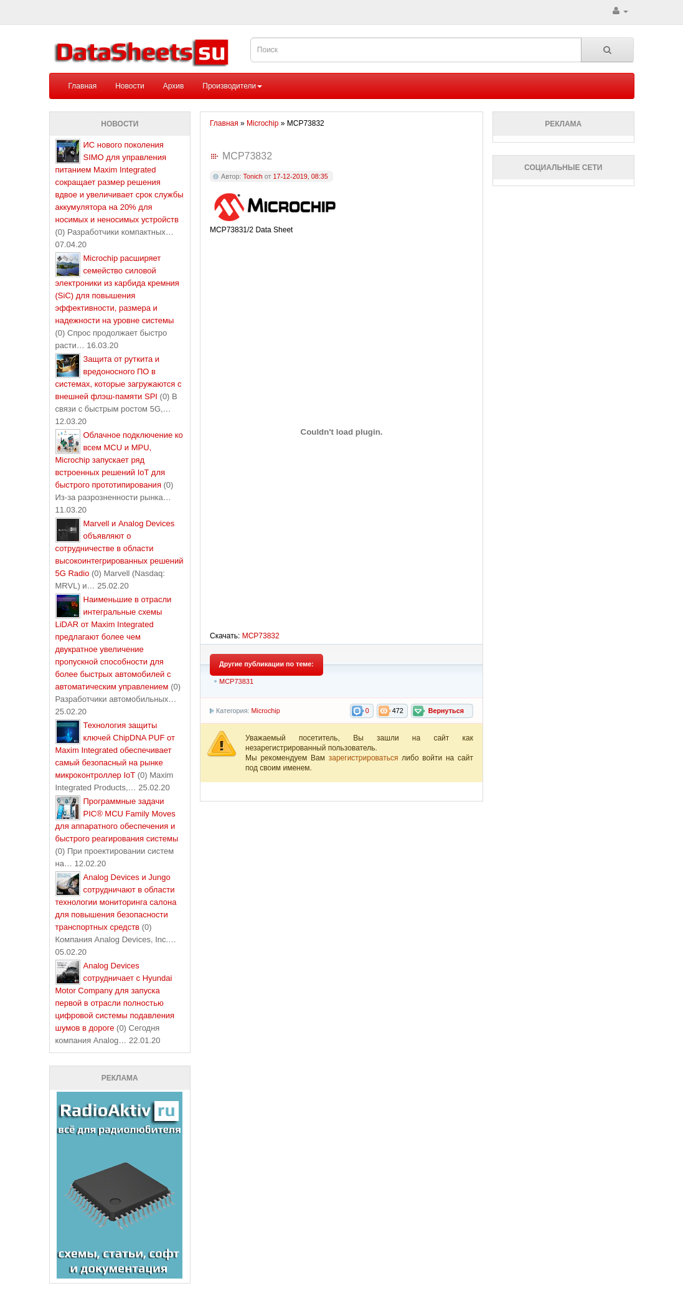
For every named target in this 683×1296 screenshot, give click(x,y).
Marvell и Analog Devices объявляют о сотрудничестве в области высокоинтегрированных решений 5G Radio (119, 548)
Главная (82, 86)
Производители (232, 86)
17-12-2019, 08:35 (300, 176)
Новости (129, 86)
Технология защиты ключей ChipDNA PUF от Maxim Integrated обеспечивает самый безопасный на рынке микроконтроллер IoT (115, 750)
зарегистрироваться (365, 758)
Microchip (265, 710)
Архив (173, 86)
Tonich (253, 176)
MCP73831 (236, 681)
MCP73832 (261, 635)
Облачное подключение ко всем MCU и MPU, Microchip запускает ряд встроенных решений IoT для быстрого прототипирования (119, 460)
